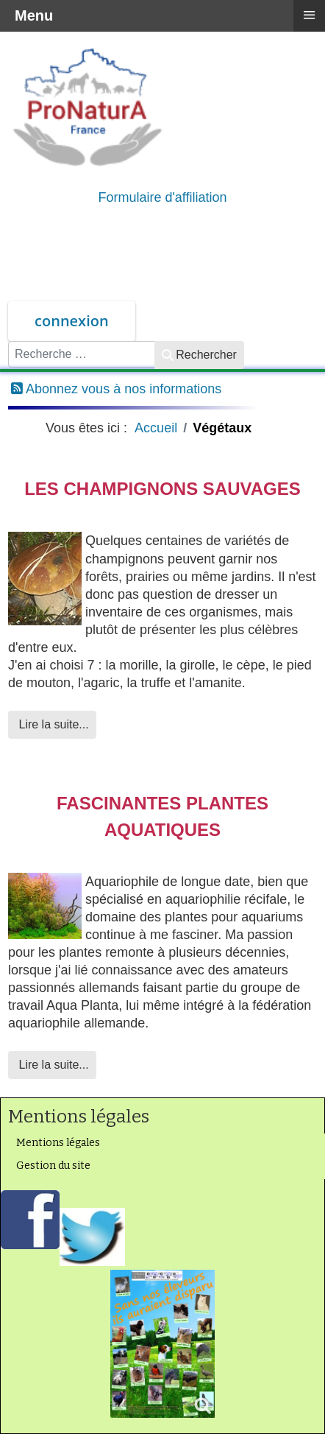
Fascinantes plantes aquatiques (162, 816)
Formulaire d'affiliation (162, 197)
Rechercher (199, 354)
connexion (72, 321)
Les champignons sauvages (162, 489)
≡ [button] (308, 14)
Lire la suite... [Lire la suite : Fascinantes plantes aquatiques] (52, 1064)
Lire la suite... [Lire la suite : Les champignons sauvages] (52, 724)
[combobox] (81, 354)
